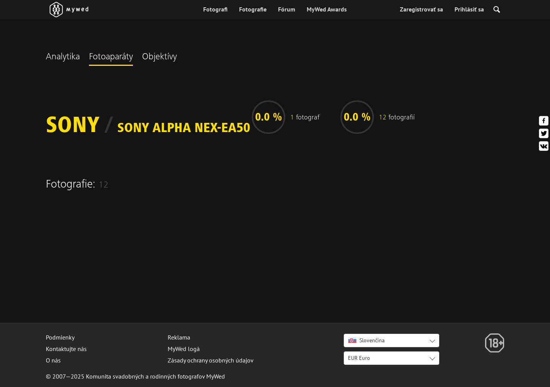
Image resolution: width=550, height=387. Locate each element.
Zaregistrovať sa (421, 9)
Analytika (63, 57)
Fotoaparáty (111, 57)
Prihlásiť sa (469, 9)
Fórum (286, 9)
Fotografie (253, 9)
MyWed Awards (327, 9)
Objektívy (159, 57)
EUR (359, 357)
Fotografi (215, 9)
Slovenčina (366, 340)
